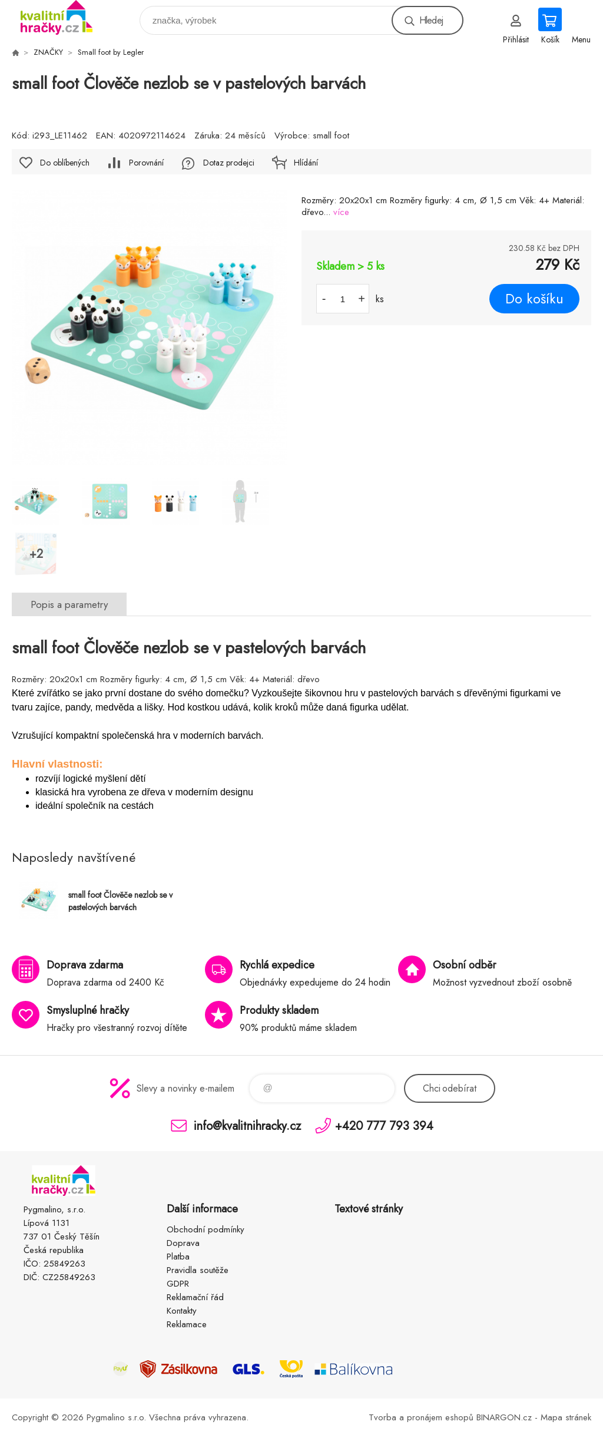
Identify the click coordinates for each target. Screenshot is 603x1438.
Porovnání (146, 162)
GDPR (178, 1283)
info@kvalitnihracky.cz (247, 1125)
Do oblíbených (65, 162)
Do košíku (534, 299)
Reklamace (187, 1324)
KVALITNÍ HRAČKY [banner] (64, 17)
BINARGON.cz (504, 1417)
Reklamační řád (195, 1297)
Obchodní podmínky (205, 1229)
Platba (178, 1256)
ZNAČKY (48, 52)
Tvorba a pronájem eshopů (421, 1417)
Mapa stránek (566, 1417)
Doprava (183, 1243)
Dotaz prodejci (228, 162)
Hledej (431, 20)
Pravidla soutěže (197, 1270)
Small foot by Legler (111, 52)
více (341, 212)
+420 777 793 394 (384, 1125)
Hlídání (306, 162)
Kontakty (182, 1310)
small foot (331, 135)
